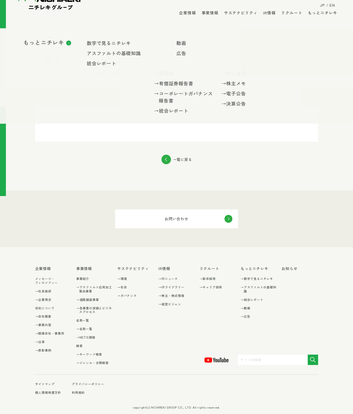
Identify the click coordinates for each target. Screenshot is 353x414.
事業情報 (207, 19)
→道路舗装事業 (87, 300)
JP (319, 7)
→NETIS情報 (85, 338)
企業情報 (184, 19)
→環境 (122, 279)
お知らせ (289, 268)
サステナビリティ (238, 19)
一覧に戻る (182, 159)
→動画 (245, 308)
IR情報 (267, 19)
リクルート (288, 19)
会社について (45, 308)
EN (329, 7)
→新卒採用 (207, 279)
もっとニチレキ (320, 19)
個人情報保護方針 (48, 392)
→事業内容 (43, 325)
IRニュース (66, 39)
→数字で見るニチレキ (257, 279)
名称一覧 (82, 320)
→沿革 (40, 342)
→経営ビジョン (169, 304)
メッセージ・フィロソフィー (46, 280)
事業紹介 (82, 278)
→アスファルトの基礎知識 (258, 289)
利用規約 (78, 392)
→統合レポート (252, 300)
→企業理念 (43, 300)
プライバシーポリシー (88, 384)
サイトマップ (45, 384)
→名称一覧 (84, 329)
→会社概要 (43, 317)
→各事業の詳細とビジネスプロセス (94, 310)
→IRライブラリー (171, 287)
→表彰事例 (43, 350)
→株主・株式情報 (171, 296)
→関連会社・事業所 (49, 334)
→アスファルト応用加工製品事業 (94, 289)
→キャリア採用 (210, 287)
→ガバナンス (127, 296)
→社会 (122, 287)
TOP (38, 39)
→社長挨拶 (43, 291)
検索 (79, 346)
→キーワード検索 (89, 355)
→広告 (245, 317)
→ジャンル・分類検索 (92, 363)
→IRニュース (168, 279)
